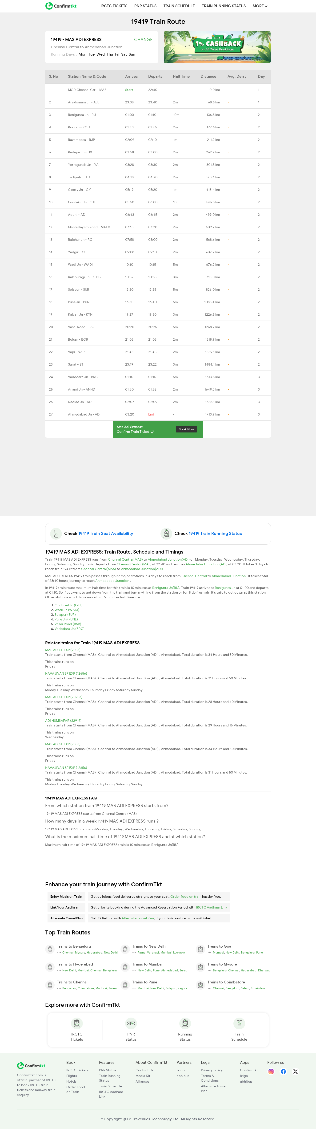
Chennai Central (194, 576)
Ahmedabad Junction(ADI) (169, 559)
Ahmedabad (169, 970)
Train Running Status (224, 6)
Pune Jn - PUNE (79, 302)
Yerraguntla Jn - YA (83, 165)
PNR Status (145, 6)
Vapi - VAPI (76, 352)
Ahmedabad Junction (229, 576)
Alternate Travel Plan (138, 918)
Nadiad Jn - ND (80, 402)
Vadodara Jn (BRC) (69, 629)
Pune (259, 952)
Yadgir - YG (77, 252)
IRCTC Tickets (114, 6)
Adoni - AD (76, 214)
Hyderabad (94, 952)
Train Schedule (179, 6)
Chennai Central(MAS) (126, 559)
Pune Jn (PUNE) (66, 619)
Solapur (171, 988)
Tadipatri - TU (79, 177)
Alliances (142, 1081)
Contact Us (144, 1070)
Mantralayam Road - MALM (89, 227)
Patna (141, 952)
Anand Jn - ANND (81, 389)
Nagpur (182, 988)
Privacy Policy (212, 1070)
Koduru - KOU (79, 127)
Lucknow (179, 952)
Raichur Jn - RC (80, 239)
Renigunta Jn (225, 588)
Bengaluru (248, 952)
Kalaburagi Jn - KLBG (84, 277)
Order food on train (185, 896)
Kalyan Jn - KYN (80, 314)
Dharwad (264, 970)
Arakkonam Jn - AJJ (84, 102)
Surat (183, 970)
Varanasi (153, 952)
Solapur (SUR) (65, 614)
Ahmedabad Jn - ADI (84, 414)
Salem (112, 988)
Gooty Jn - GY (79, 190)
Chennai (67, 952)
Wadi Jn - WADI (80, 264)
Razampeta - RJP (81, 140)
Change (143, 39)
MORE (260, 6)
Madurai (101, 988)
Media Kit (143, 1076)
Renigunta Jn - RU (82, 115)
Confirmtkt (249, 1070)
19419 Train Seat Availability (105, 533)
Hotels (71, 1081)
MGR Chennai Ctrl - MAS (87, 90)
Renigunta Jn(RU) (165, 588)
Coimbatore (86, 988)
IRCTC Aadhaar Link (211, 907)
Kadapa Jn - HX (80, 152)
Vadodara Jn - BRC (83, 377)
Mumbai (166, 952)
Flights (71, 1076)
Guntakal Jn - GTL (82, 202)
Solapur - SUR (78, 289)
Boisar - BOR (78, 339)
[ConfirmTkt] (31, 1065)
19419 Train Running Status (215, 533)
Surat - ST (75, 364)
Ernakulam (258, 988)
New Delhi (111, 952)
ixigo (181, 1070)
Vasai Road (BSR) (68, 624)
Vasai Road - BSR (81, 327)
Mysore (80, 952)
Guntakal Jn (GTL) (69, 605)
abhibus (183, 1076)
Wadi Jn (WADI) (67, 610)
